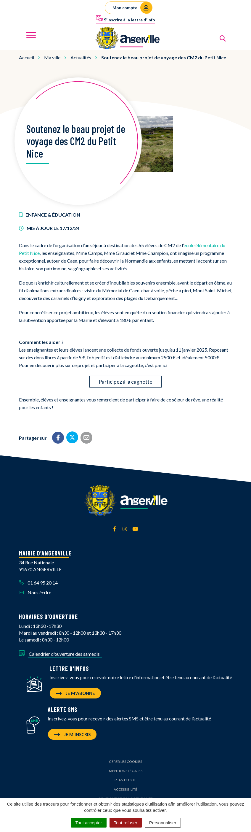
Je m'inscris (72, 734)
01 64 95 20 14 (38, 582)
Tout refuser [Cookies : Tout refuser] (125, 822)
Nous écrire (35, 592)
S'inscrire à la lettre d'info (125, 18)
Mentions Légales (125, 771)
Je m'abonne (75, 693)
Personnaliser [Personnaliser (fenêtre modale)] (162, 822)
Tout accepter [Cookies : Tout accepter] (88, 822)
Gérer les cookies (125, 761)
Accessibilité (125, 789)
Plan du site (125, 780)
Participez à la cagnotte (125, 381)
